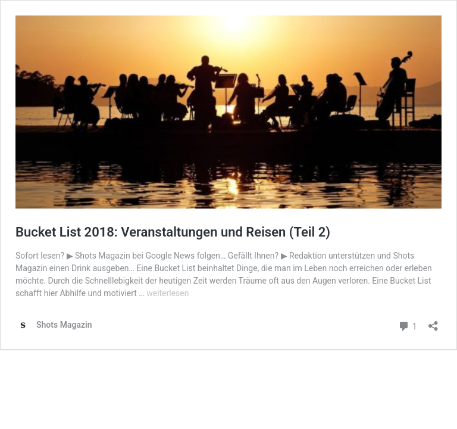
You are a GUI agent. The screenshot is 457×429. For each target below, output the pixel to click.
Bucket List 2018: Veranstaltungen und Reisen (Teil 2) (172, 232)
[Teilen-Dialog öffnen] (433, 322)
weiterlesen (167, 293)
